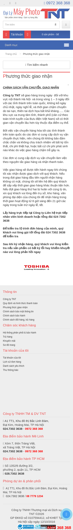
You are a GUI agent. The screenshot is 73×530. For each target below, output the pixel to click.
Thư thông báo (10, 370)
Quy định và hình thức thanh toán (20, 303)
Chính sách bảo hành (14, 315)
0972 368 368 (57, 3)
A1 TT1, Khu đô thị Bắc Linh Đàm (26, 421)
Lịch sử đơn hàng (12, 361)
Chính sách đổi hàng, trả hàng (18, 319)
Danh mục (11, 45)
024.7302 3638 (12, 428)
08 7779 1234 (34, 496)
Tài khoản (13, 34)
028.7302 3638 (14, 473)
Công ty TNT (9, 299)
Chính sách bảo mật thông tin (18, 311)
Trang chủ (11, 53)
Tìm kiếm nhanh (36, 64)
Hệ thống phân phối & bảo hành (19, 332)
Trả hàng (7, 336)
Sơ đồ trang (9, 345)
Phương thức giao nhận (36, 53)
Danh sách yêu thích (13, 366)
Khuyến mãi (9, 340)
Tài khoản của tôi (12, 357)
